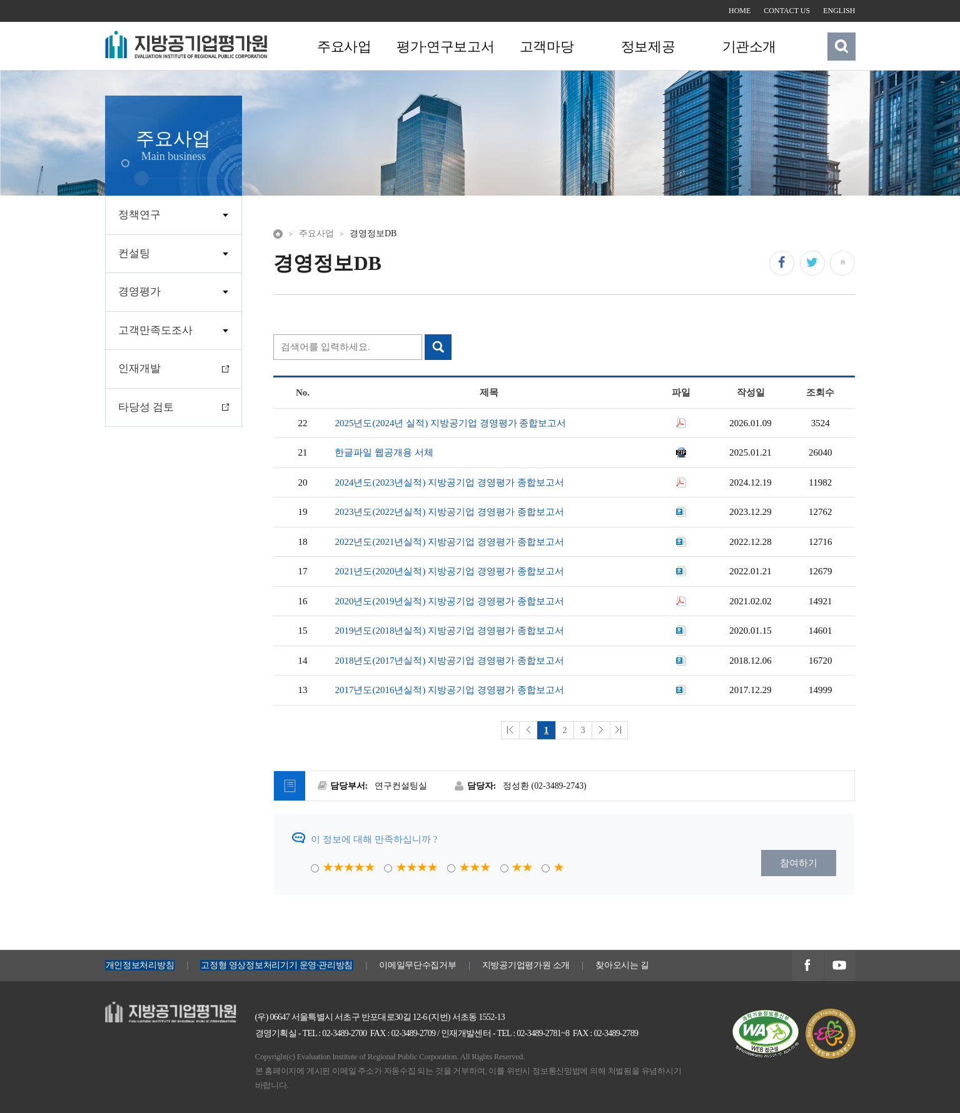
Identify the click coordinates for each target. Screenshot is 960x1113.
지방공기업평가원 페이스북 (807, 966)
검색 (841, 46)
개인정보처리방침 (140, 965)
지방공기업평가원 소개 (526, 965)
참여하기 (798, 863)
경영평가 (139, 291)
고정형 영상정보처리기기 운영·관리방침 (277, 965)
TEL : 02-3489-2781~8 (533, 1033)
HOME (739, 10)
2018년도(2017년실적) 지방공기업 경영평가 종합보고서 (449, 661)
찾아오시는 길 (622, 965)
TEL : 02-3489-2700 (335, 1033)
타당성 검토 (146, 407)
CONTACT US (787, 10)
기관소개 (747, 46)
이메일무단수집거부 (417, 965)
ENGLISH (839, 10)
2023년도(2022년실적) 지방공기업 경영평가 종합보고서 (449, 512)
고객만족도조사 (155, 330)
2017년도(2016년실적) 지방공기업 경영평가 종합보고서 (449, 690)
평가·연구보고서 (444, 46)
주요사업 (344, 46)
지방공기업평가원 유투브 (839, 966)
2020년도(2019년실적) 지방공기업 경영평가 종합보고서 (449, 601)
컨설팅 (134, 253)
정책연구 (139, 215)
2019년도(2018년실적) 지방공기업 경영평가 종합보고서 (449, 631)
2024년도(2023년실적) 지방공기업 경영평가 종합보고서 (449, 482)
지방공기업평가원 (142, 1009)
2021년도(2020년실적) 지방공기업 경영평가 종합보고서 (449, 571)
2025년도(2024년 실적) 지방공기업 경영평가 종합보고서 (450, 423)
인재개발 (139, 368)
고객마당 (545, 46)
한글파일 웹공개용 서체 (384, 452)
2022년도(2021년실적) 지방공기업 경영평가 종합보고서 (449, 542)
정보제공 (646, 46)
